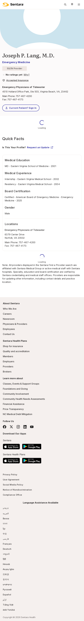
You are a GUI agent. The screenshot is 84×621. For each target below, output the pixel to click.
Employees (9, 329)
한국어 (6, 579)
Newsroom (9, 318)
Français (7, 544)
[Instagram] (18, 426)
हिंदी (4, 559)
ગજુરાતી (6, 554)
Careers (7, 313)
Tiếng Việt (8, 605)
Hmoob (6, 564)
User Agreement (11, 479)
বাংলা (5, 523)
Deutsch (7, 549)
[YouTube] (31, 427)
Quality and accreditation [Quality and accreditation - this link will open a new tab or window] (16, 351)
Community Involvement (16, 393)
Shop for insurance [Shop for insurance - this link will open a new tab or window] (13, 346)
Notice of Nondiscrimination (17, 490)
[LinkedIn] (25, 426)
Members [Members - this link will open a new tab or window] (8, 356)
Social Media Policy (13, 484)
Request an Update (40, 147)
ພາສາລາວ (7, 584)
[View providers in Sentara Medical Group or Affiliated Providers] (26, 74)
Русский (7, 589)
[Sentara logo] (13, 4)
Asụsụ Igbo (8, 569)
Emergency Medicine (16, 62)
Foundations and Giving (15, 388)
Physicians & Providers (15, 324)
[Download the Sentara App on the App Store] (11, 445)
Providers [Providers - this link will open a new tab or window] (8, 366)
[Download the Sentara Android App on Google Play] (31, 445)
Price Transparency (13, 409)
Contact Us (8, 334)
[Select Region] (72, 4)
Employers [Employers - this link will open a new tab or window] (8, 361)
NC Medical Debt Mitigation (17, 414)
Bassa (6, 518)
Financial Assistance (13, 404)
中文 (5, 534)
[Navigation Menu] (79, 4)
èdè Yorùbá (9, 610)
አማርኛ (6, 508)
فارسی (6, 539)
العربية (6, 513)
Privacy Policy (10, 474)
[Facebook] (4, 427)
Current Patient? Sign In (21, 108)
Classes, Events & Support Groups (21, 383)
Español (7, 594)
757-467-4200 (24, 96)
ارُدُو (4, 599)
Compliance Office (12, 495)
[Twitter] (11, 427)
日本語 (6, 574)
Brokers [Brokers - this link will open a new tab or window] (7, 371)
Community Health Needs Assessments (24, 399)
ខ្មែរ (4, 528)
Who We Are (9, 308)
